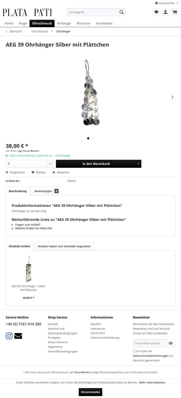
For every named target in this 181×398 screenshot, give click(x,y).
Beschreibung (18, 191)
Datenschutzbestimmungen (151, 356)
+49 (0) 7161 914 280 (23, 324)
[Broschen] (83, 23)
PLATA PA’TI (98, 333)
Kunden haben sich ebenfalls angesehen (64, 246)
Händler (96, 324)
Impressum (98, 328)
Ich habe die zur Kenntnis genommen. (153, 355)
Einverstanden (90, 392)
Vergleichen (15, 172)
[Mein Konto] (165, 12)
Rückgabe (54, 337)
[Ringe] (22, 23)
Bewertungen (46, 191)
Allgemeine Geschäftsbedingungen (63, 349)
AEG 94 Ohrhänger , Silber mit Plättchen (28, 288)
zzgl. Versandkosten (28, 150)
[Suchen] (122, 12)
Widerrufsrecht (58, 342)
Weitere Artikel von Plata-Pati (32, 228)
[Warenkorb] (175, 12)
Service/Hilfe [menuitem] (165, 3)
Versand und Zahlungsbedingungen (62, 331)
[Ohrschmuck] (42, 23)
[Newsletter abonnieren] (171, 343)
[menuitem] (96, 12)
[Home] (9, 23)
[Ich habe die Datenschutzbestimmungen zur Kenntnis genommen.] (134, 351)
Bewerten (60, 172)
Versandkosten (82, 372)
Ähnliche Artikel (19, 246)
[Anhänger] (64, 23)
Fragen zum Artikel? (26, 224)
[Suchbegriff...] (96, 12)
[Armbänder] (104, 23)
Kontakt (53, 324)
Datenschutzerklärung (105, 337)
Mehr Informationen (152, 382)
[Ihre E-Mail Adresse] (150, 343)
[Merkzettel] (156, 12)
